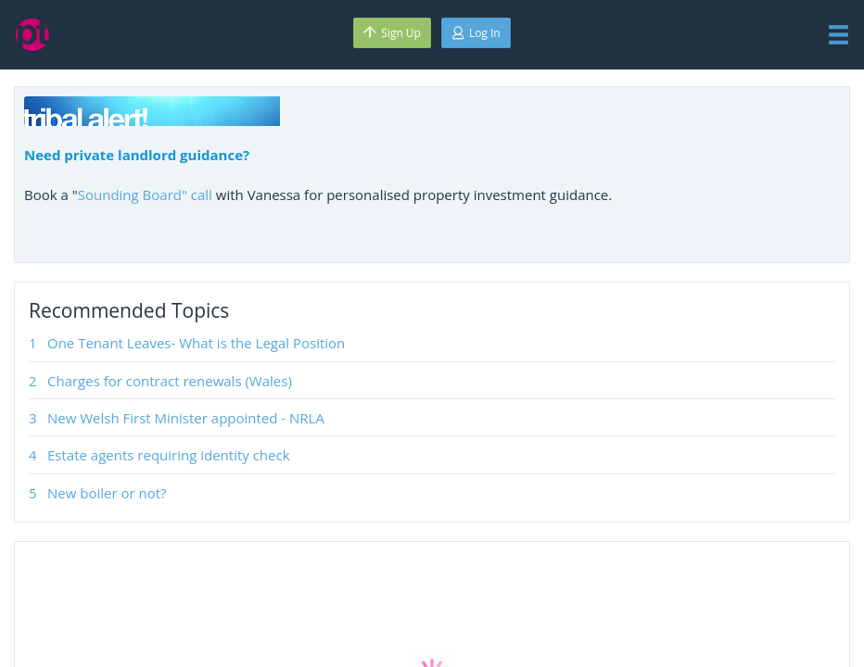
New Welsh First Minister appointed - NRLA (185, 418)
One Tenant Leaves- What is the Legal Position (196, 343)
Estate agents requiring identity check (168, 455)
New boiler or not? (107, 493)
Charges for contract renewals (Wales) (169, 380)
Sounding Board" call (145, 194)
